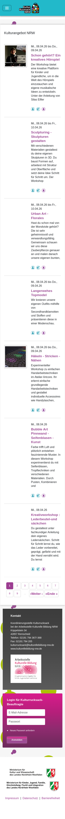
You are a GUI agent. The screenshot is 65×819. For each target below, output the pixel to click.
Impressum (12, 798)
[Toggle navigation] (7, 8)
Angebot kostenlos (38, 109)
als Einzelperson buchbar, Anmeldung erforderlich (33, 109)
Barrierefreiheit (51, 798)
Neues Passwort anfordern (22, 730)
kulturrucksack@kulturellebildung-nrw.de (32, 645)
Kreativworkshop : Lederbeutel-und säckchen (45, 519)
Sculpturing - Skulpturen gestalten (41, 136)
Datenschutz (30, 798)
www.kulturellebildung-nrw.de (26, 648)
